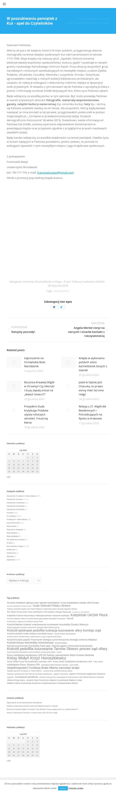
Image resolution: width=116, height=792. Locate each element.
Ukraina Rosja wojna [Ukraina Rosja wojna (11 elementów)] (16, 680)
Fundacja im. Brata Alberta (17, 519)
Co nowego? (11, 516)
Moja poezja (11, 526)
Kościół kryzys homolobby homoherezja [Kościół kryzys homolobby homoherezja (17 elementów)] (30, 642)
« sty (8, 477)
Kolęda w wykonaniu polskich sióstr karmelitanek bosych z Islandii (93, 364)
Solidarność (11, 553)
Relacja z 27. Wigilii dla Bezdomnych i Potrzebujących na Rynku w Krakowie (92, 412)
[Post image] (14, 362)
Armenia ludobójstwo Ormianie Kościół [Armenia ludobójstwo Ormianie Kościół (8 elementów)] (19, 606)
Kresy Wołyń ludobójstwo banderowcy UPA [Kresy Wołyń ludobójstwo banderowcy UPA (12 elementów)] (72, 661)
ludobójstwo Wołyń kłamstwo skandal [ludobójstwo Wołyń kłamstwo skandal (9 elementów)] (54, 665)
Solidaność (11, 550)
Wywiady (10, 556)
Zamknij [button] (63, 788)
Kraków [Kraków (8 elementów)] (59, 652)
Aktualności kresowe (15, 499)
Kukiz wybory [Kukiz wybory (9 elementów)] (98, 662)
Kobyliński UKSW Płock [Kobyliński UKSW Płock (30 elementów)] (89, 615)
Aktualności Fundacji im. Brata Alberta (21, 496)
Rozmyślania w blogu (48, 281)
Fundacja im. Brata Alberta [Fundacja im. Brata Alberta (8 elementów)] (80, 612)
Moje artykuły (12, 533)
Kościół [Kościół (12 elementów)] (70, 618)
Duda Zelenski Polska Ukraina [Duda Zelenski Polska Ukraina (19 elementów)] (51, 605)
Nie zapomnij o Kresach (16, 540)
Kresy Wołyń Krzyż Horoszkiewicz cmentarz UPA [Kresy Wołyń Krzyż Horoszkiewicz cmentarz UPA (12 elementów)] (29, 661)
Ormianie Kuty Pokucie (61, 291)
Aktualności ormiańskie (16, 503)
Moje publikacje (13, 536)
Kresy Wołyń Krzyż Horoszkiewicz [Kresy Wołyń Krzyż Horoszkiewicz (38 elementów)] (36, 658)
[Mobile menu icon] (4, 4)
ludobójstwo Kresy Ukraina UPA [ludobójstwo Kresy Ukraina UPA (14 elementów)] (23, 664)
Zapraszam (11, 560)
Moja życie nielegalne (15, 529)
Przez (84, 281)
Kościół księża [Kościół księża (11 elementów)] (61, 643)
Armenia (28, 281)
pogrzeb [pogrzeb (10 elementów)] (10, 677)
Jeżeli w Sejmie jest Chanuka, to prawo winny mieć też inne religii (91, 388)
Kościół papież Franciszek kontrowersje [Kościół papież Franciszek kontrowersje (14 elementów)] (72, 645)
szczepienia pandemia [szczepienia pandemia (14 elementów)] (26, 677)
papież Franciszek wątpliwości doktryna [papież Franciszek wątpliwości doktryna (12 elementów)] (87, 674)
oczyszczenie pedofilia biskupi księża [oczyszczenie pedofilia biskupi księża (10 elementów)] (57, 671)
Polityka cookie (75, 788)
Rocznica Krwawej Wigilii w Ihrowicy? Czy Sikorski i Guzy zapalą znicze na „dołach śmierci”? (39, 388)
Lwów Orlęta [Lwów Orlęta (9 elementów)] (73, 665)
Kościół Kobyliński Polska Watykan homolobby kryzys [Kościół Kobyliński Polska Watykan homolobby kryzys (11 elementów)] (30, 634)
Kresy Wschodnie (13, 523)
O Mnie (9, 543)
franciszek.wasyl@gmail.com (55, 172)
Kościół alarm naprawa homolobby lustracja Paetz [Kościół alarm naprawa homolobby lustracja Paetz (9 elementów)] (25, 621)
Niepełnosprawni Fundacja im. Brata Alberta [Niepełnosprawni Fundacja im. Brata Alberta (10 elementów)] (24, 671)
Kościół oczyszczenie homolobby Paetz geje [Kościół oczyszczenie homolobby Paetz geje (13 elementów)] (28, 646)
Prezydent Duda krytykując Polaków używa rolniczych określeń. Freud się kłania (36, 414)
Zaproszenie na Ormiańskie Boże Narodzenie (34, 362)
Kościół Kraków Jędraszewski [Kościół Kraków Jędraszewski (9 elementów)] (65, 634)
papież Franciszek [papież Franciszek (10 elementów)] (61, 674)
